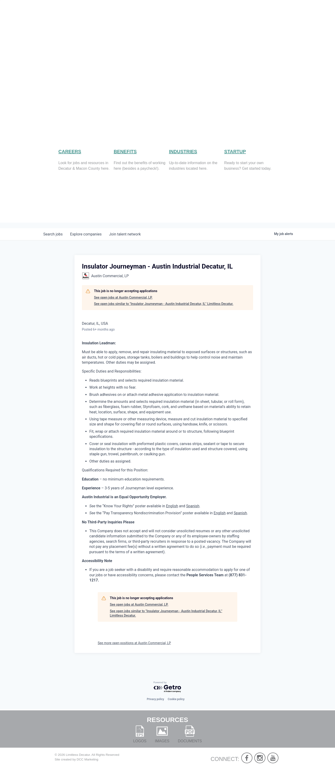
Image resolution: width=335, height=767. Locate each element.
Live (219, 19)
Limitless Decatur (78, 755)
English (172, 512)
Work (240, 19)
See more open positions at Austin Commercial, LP (134, 649)
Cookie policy (176, 699)
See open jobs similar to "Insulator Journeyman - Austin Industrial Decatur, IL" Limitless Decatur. (163, 310)
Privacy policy (155, 699)
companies (85, 240)
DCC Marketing (87, 759)
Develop (269, 19)
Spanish (192, 512)
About (196, 19)
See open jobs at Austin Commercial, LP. (123, 303)
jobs (53, 240)
